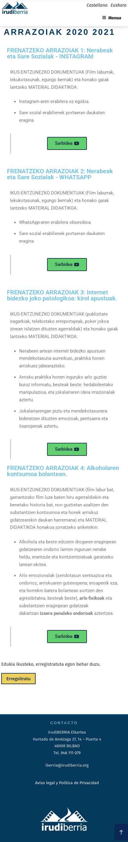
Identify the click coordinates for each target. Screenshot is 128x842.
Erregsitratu (18, 678)
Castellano (97, 5)
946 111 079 (71, 752)
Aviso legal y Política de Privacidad (67, 782)
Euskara (118, 5)
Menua (111, 18)
